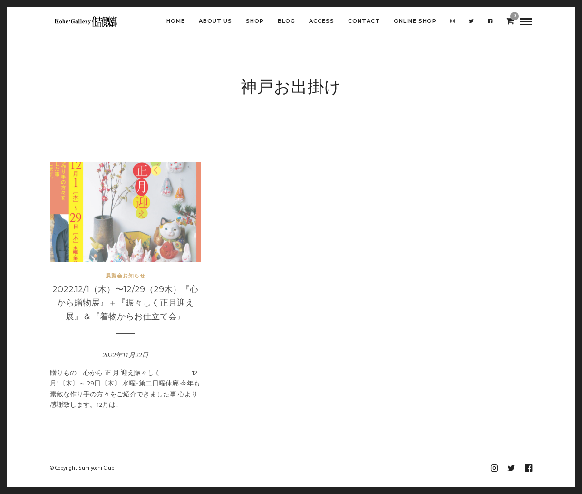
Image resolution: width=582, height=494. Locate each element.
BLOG (286, 21)
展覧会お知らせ (126, 275)
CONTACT (364, 21)
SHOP (255, 21)
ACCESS (321, 21)
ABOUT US (215, 21)
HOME (175, 21)
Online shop (415, 21)
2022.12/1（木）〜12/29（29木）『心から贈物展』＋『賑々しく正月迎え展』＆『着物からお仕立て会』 (125, 303)
